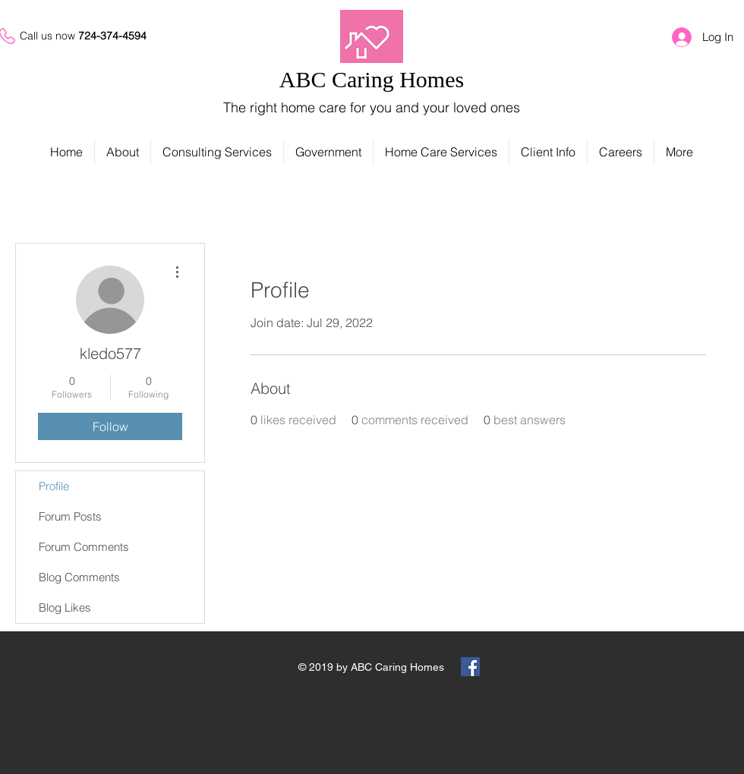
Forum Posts (70, 516)
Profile (54, 486)
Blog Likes (65, 607)
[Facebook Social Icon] (470, 666)
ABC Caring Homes (371, 79)
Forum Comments (84, 547)
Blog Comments (79, 577)
